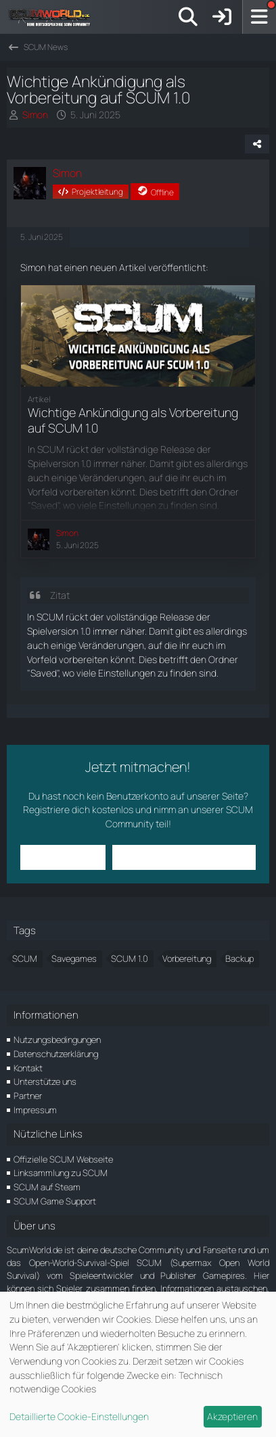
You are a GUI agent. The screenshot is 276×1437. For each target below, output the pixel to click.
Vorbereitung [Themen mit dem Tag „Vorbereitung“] (186, 958)
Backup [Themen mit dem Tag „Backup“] (239, 958)
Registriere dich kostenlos (78, 809)
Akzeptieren (232, 1416)
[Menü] (259, 17)
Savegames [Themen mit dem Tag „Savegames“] (74, 958)
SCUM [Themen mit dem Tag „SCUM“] (24, 958)
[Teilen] (257, 144)
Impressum (35, 1110)
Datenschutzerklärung (56, 1054)
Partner (28, 1096)
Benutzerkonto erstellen (184, 856)
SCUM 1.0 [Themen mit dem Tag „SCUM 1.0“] (129, 958)
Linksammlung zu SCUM (61, 1173)
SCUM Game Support (55, 1201)
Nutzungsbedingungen (57, 1039)
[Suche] (188, 16)
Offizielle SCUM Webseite (63, 1159)
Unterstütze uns (45, 1081)
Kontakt (28, 1068)
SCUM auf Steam (47, 1187)
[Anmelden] (221, 17)
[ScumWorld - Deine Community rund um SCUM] (54, 16)
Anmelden (62, 856)
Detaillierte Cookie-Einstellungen (79, 1416)
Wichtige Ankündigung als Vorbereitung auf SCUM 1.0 (133, 420)
